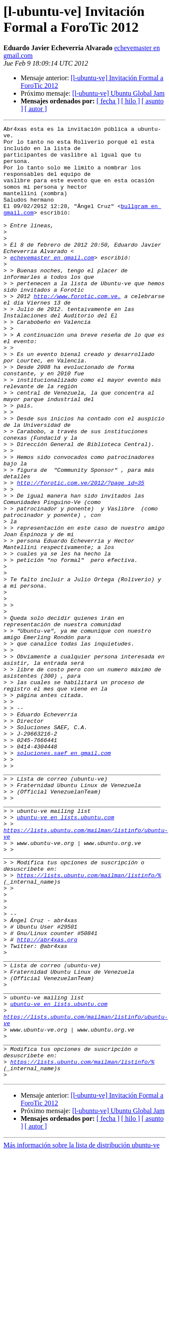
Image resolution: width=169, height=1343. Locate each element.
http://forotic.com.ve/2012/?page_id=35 (80, 554)
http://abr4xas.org (47, 1103)
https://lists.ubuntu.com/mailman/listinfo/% (89, 1025)
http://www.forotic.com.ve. (77, 331)
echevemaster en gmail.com (52, 284)
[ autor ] (36, 108)
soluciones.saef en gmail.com (64, 879)
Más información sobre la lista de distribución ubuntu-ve (81, 1335)
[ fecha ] (107, 101)
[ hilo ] (130, 101)
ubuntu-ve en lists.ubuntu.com (65, 956)
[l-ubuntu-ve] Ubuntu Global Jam (118, 93)
